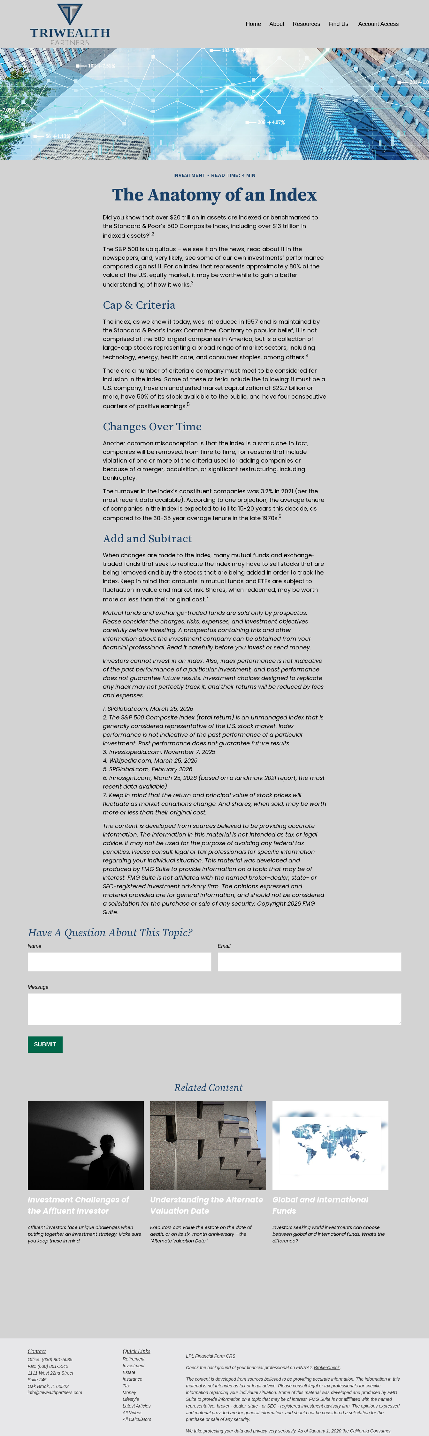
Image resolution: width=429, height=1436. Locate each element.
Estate (129, 1372)
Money (129, 1392)
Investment (133, 1365)
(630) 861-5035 (57, 1359)
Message (38, 987)
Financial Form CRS (215, 1356)
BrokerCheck (327, 1367)
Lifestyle (131, 1399)
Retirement (133, 1358)
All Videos (132, 1412)
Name (35, 946)
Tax (126, 1385)
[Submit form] (45, 1044)
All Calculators (137, 1419)
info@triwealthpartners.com (55, 1392)
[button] (253, 24)
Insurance (132, 1379)
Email (224, 946)
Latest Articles (136, 1405)
